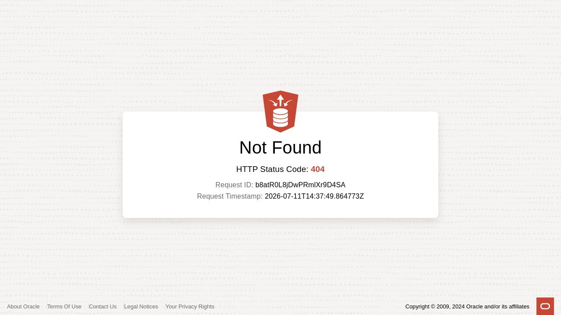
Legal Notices (141, 306)
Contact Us (103, 306)
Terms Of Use (64, 306)
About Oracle (23, 306)
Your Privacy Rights (190, 306)
